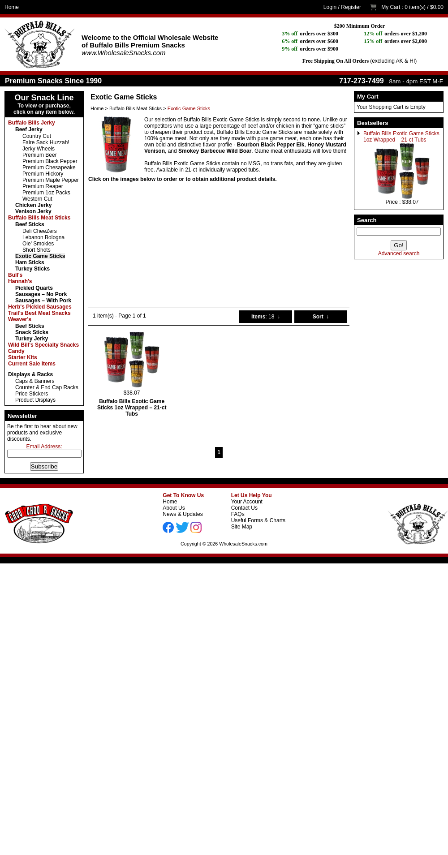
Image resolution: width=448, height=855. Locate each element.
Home (11, 7)
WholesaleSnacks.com (243, 543)
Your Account (247, 501)
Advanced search (399, 253)
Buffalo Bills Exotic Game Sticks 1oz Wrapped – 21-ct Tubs (401, 136)
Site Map (241, 527)
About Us (174, 508)
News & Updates (182, 514)
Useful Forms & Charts (258, 520)
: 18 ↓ (265, 317)
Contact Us (244, 508)
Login (329, 7)
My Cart (390, 7)
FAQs (238, 514)
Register (351, 7)
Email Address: (44, 446)
